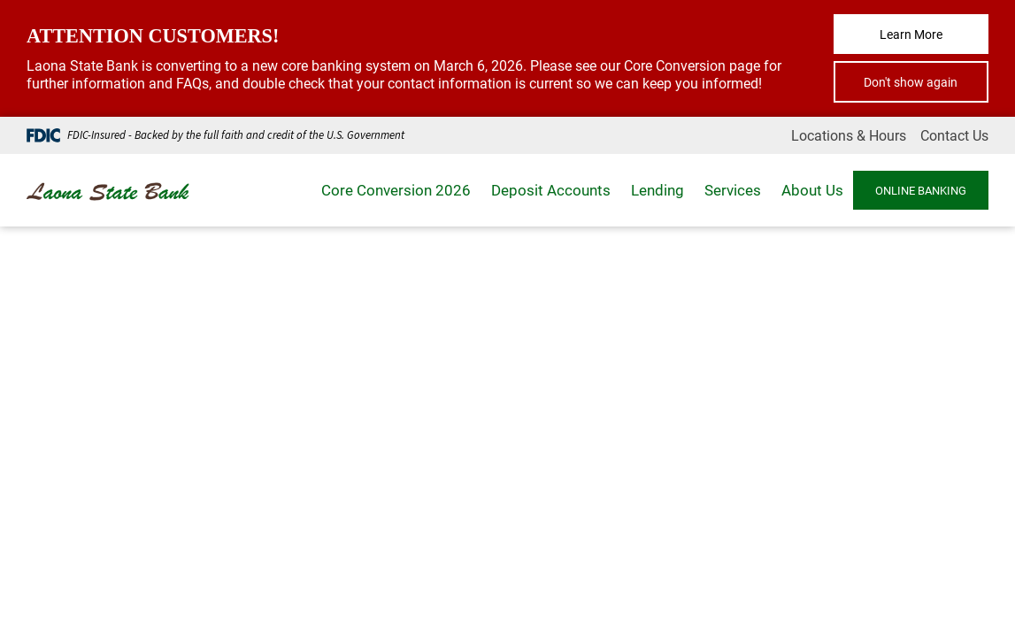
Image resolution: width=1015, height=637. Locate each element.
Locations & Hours (848, 135)
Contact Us (954, 135)
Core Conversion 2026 (396, 190)
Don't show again (910, 81)
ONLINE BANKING (920, 190)
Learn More (911, 34)
